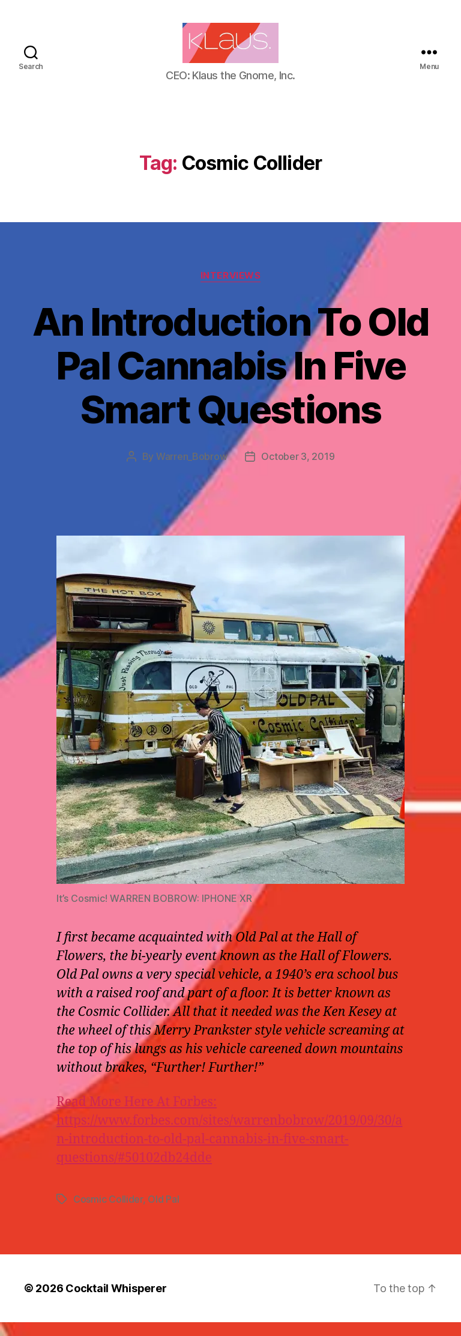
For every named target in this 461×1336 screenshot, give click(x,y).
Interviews (230, 289)
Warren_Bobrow (191, 471)
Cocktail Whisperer (115, 1302)
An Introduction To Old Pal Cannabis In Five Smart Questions (230, 379)
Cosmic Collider (108, 1213)
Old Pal (163, 1213)
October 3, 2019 (297, 471)
